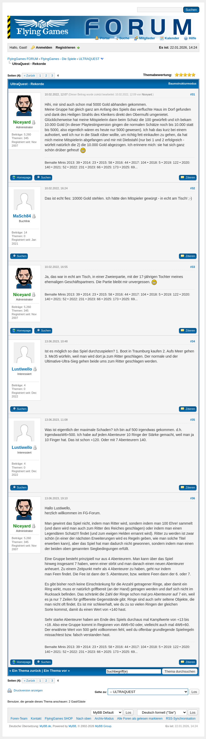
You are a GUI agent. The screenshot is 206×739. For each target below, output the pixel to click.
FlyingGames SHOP (59, 718)
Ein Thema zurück (26, 671)
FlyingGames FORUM (23, 59)
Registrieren (65, 47)
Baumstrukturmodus (182, 83)
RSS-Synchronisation (180, 718)
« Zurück (29, 75)
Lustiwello (22, 369)
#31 (192, 94)
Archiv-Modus (104, 718)
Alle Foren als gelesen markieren (140, 718)
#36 (192, 498)
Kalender (172, 38)
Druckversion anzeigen (28, 690)
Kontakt (36, 718)
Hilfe (192, 38)
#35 (192, 419)
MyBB (72, 726)
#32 (192, 188)
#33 (192, 266)
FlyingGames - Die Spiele (58, 59)
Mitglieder (147, 38)
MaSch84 (22, 216)
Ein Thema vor (55, 671)
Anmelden (44, 47)
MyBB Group (103, 726)
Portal (104, 38)
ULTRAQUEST (89, 59)
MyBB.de (45, 726)
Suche (124, 38)
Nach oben (83, 718)
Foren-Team (19, 718)
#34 (192, 341)
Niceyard (147, 94)
